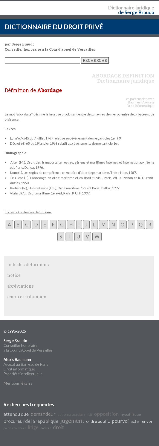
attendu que (16, 414)
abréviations (20, 286)
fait (89, 414)
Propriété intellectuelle (23, 373)
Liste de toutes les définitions (28, 212)
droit (58, 427)
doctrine (45, 428)
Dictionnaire (121, 8)
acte (135, 421)
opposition (106, 414)
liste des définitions (28, 264)
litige (33, 427)
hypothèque (131, 414)
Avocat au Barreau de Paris (25, 364)
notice (14, 275)
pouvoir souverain (14, 428)
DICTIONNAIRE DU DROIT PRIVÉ (54, 26)
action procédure (71, 414)
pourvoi (120, 421)
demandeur (43, 414)
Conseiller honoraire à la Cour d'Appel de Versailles (28, 345)
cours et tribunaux (26, 296)
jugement (72, 420)
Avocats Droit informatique (140, 104)
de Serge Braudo (136, 12)
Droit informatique (19, 369)
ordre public (98, 421)
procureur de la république (30, 421)
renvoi (146, 421)
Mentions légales (17, 383)
